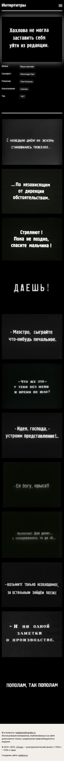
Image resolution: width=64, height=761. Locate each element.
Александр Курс (27, 74)
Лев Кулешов (26, 81)
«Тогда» (19, 747)
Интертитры (14, 5)
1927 (22, 96)
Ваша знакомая (27, 67)
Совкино (24, 89)
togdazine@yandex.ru (25, 732)
